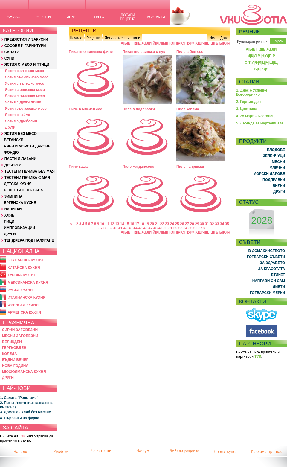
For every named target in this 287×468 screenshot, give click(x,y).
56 (195, 228)
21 (157, 224)
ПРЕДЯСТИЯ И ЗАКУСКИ (26, 39)
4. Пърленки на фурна (19, 418)
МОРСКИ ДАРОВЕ (269, 174)
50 (165, 228)
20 (152, 224)
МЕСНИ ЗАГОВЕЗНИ (20, 336)
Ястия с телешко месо (25, 83)
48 (155, 228)
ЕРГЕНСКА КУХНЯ (20, 203)
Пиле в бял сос (189, 52)
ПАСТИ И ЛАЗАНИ (20, 159)
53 (180, 228)
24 (172, 224)
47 (150, 228)
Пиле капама (187, 109)
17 (137, 224)
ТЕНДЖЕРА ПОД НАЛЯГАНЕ (29, 240)
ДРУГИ (10, 234)
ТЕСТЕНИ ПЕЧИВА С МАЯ (27, 178)
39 (110, 228)
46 (145, 228)
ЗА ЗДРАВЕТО (272, 263)
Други (10, 127)
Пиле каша (78, 166)
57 (200, 228)
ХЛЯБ (9, 215)
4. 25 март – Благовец (255, 116)
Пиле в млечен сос (85, 109)
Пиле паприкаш (190, 166)
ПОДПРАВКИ (273, 180)
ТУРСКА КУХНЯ (21, 275)
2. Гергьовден (248, 102)
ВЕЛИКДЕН (12, 342)
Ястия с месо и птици (122, 38)
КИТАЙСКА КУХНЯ (23, 268)
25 (177, 224)
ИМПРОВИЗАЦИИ (19, 228)
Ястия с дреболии (21, 121)
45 (140, 228)
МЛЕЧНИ (277, 168)
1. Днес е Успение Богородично (251, 92)
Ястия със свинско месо (26, 77)
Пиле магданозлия (139, 166)
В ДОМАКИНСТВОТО (266, 251)
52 (175, 228)
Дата (224, 38)
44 (135, 228)
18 (142, 224)
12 (112, 224)
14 (122, 224)
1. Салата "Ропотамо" (19, 398)
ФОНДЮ (11, 152)
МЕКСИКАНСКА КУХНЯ (27, 283)
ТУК (22, 436)
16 (132, 224)
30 (202, 224)
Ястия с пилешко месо (25, 96)
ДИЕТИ (279, 287)
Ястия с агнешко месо (24, 71)
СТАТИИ (249, 82)
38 (105, 228)
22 (162, 224)
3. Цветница (246, 109)
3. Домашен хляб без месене (25, 412)
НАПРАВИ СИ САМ (268, 281)
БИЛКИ (279, 186)
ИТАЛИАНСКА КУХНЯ (26, 297)
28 (192, 224)
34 (222, 224)
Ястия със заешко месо (26, 108)
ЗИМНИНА (13, 196)
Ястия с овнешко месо (25, 90)
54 (185, 228)
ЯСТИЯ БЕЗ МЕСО (20, 134)
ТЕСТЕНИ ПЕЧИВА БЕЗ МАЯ (29, 171)
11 (107, 224)
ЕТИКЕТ (278, 275)
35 (227, 224)
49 (160, 228)
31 (207, 224)
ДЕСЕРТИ (13, 165)
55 (190, 228)
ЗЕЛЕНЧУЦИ (274, 156)
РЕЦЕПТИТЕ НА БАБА (23, 190)
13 (117, 224)
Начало (76, 38)
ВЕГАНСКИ (13, 140)
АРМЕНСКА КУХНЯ (24, 312)
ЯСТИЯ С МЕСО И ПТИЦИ (26, 64)
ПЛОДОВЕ (276, 150)
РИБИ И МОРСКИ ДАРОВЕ (27, 146)
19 (147, 224)
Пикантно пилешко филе (91, 52)
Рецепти (93, 38)
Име (212, 38)
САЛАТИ (11, 52)
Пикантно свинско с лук (144, 52)
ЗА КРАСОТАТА (271, 269)
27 (187, 224)
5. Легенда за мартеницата (259, 123)
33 (217, 224)
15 (127, 224)
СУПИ (9, 58)
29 (197, 224)
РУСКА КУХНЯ (20, 290)
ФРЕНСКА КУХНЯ (22, 305)
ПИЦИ (9, 221)
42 (125, 228)
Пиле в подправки (139, 109)
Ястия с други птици (23, 102)
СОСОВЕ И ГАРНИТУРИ (25, 46)
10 (102, 224)
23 (167, 224)
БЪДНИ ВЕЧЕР (15, 360)
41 (120, 228)
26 (182, 224)
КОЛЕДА (9, 354)
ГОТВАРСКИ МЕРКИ (267, 293)
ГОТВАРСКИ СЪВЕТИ (266, 257)
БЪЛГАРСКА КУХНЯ (25, 260)
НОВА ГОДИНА (15, 366)
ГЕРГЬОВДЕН (14, 348)
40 (115, 228)
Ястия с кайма (17, 115)
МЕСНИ (278, 162)
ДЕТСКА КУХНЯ (17, 184)
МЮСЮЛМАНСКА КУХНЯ (24, 372)
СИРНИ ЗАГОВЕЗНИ (20, 330)
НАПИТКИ (13, 209)
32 (212, 224)
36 (95, 228)
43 (130, 228)
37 (100, 228)
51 (170, 228)
